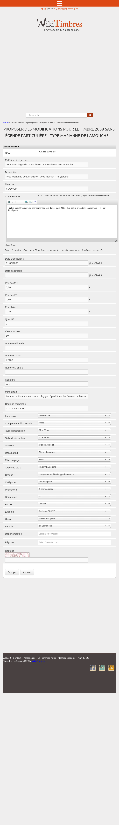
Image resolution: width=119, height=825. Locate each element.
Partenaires (29, 657)
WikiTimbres (38, 660)
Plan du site (83, 657)
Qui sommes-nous (46, 657)
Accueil (6, 122)
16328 (50, 9)
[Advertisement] (34, 69)
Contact (17, 657)
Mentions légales (66, 657)
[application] (62, 220)
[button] (9, 202)
